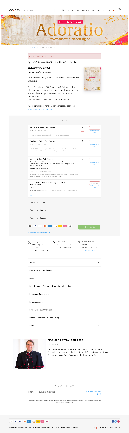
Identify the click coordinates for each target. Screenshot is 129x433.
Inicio (29, 47)
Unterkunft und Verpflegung (40, 270)
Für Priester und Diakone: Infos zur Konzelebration (50, 286)
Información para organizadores (68, 427)
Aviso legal (12, 427)
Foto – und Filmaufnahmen (40, 310)
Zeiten (32, 262)
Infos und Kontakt (88, 250)
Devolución (50, 427)
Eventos (36, 47)
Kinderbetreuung (36, 302)
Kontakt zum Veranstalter (93, 391)
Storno (32, 325)
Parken (32, 278)
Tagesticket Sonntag (38, 218)
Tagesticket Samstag (38, 210)
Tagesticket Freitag (37, 202)
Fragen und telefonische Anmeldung (44, 317)
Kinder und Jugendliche (39, 294)
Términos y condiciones (24, 427)
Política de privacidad (39, 427)
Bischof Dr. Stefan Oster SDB (65, 340)
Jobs (55, 427)
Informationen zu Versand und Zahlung (39, 232)
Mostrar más (33, 154)
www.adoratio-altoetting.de (40, 109)
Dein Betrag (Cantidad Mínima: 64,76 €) (39, 168)
